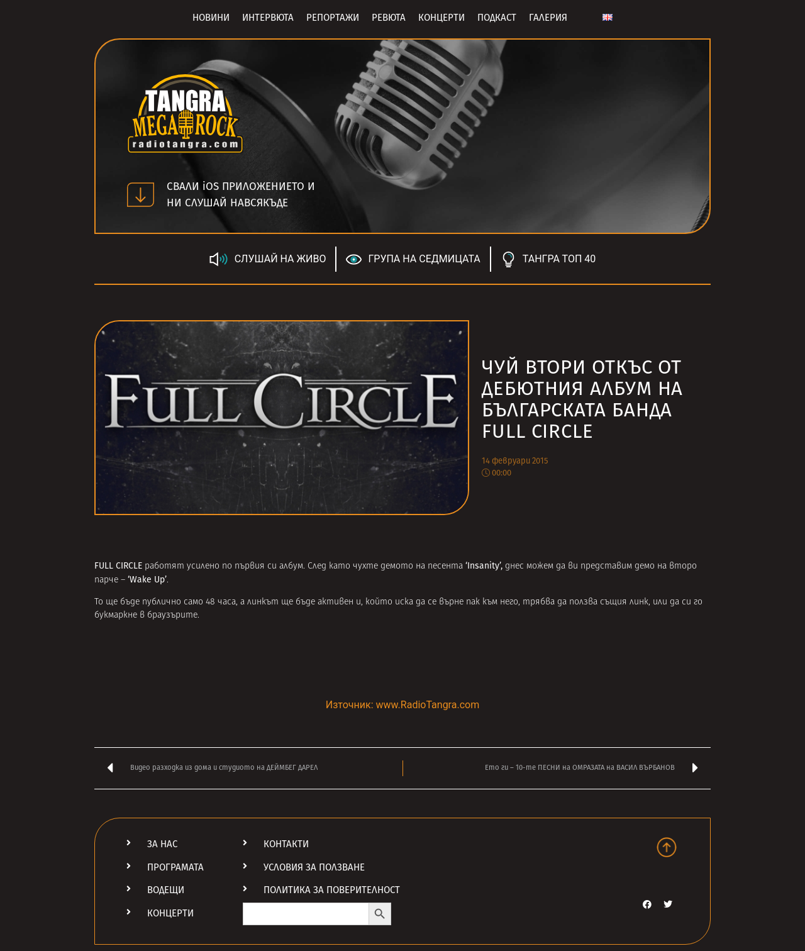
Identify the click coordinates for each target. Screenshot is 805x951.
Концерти (441, 17)
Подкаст (496, 17)
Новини (211, 17)
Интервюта (268, 17)
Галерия (548, 17)
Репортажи (332, 17)
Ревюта (389, 17)
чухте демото (383, 566)
